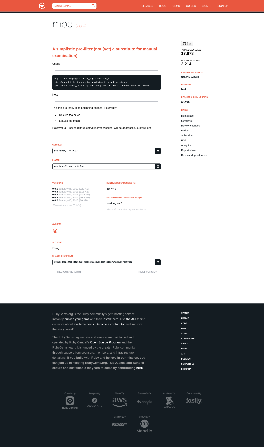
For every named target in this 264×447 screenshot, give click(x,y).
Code (184, 323)
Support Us (187, 364)
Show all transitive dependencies (124, 209)
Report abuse (189, 150)
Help (184, 349)
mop (62, 24)
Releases (146, 5)
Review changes (190, 125)
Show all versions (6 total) (67, 205)
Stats (184, 333)
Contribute (188, 338)
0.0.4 (55, 194)
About (185, 343)
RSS (184, 140)
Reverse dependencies (194, 155)
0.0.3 (55, 197)
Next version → (150, 271)
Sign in (206, 5)
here (139, 368)
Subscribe (187, 135)
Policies (186, 359)
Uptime (185, 318)
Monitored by (170, 393)
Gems (176, 5)
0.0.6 (55, 188)
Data (184, 328)
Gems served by (194, 393)
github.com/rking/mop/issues (95, 127)
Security (186, 369)
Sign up (223, 5)
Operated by (71, 394)
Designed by (95, 393)
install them (110, 319)
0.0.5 (55, 191)
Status (185, 313)
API (183, 354)
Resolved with (145, 393)
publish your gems (77, 319)
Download (187, 120)
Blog (162, 5)
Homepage (187, 115)
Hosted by (121, 393)
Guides (191, 5)
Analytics (186, 145)
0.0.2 (55, 200)
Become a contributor (110, 324)
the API (131, 319)
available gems (84, 324)
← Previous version (66, 271)
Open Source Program (105, 342)
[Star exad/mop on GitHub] (187, 43)
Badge (185, 130)
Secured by (145, 417)
